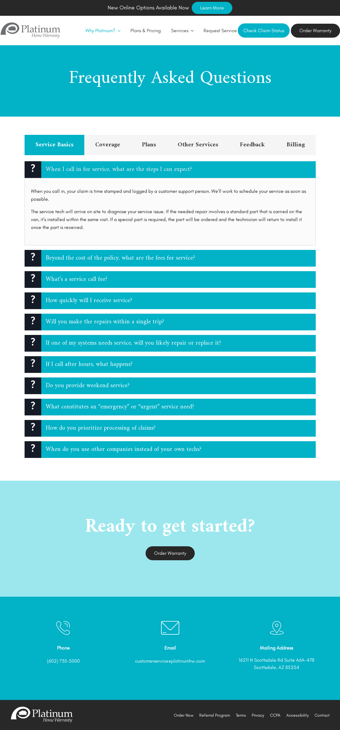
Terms (241, 715)
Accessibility (297, 715)
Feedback (252, 145)
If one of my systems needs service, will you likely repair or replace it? (133, 343)
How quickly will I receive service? (89, 300)
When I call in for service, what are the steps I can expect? (119, 169)
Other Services (198, 145)
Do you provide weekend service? (88, 385)
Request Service (220, 30)
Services (182, 30)
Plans (149, 145)
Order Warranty (315, 30)
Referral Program (214, 715)
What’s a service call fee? (76, 279)
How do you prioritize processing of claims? (101, 428)
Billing (296, 145)
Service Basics (54, 145)
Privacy (258, 715)
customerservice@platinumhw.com (170, 661)
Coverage (107, 145)
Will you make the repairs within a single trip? (105, 322)
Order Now (184, 715)
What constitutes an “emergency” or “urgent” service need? (120, 407)
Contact (322, 715)
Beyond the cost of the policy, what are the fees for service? (120, 258)
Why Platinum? (103, 30)
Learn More (212, 8)
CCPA (275, 715)
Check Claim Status (263, 30)
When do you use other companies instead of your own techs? (123, 449)
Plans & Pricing (145, 30)
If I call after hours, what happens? (89, 364)
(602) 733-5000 (63, 661)
